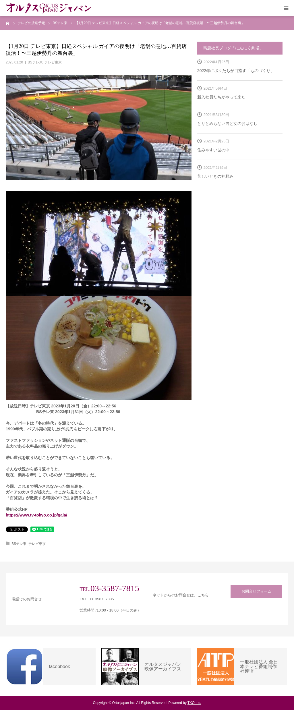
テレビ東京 (53, 62)
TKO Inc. (194, 703)
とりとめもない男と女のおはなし (227, 123)
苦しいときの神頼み (215, 176)
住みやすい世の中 (213, 150)
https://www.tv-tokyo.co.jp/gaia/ (36, 515)
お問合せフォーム (256, 591)
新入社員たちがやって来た (221, 97)
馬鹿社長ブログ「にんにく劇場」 (233, 48)
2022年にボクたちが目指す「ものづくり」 (235, 70)
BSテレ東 (35, 62)
